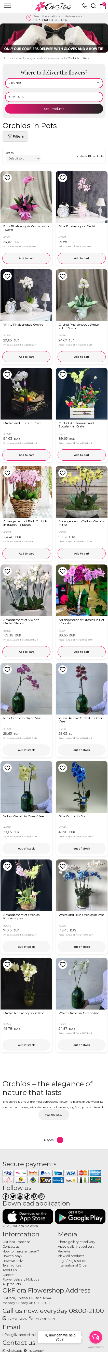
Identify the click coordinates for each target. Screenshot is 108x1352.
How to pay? (12, 1256)
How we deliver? (15, 1261)
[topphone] (84, 7)
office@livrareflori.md (19, 1335)
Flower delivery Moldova (21, 1279)
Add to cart (26, 258)
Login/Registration (72, 1261)
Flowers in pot (56, 58)
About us (10, 1270)
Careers (8, 1275)
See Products (54, 109)
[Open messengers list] (95, 1337)
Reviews (64, 1251)
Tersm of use (12, 1265)
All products (12, 1284)
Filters (15, 136)
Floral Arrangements (29, 58)
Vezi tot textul (54, 1114)
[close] (7, 6)
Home (7, 58)
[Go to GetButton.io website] (96, 1346)
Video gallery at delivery (76, 1246)
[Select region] (54, 83)
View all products (71, 1256)
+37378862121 (16, 1319)
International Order (73, 1265)
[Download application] (28, 1216)
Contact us (11, 1246)
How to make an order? (21, 1251)
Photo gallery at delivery (76, 1242)
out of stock (26, 750)
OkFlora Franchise (16, 1242)
